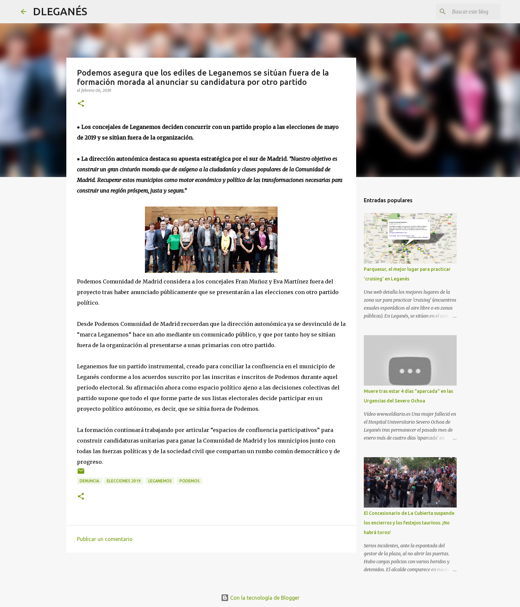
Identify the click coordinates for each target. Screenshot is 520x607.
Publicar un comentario (105, 539)
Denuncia (89, 481)
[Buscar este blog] (465, 12)
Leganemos (160, 481)
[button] (81, 103)
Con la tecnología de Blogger (260, 598)
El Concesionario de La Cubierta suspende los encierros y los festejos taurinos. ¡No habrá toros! (409, 523)
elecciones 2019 (124, 481)
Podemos (189, 481)
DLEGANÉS (60, 11)
